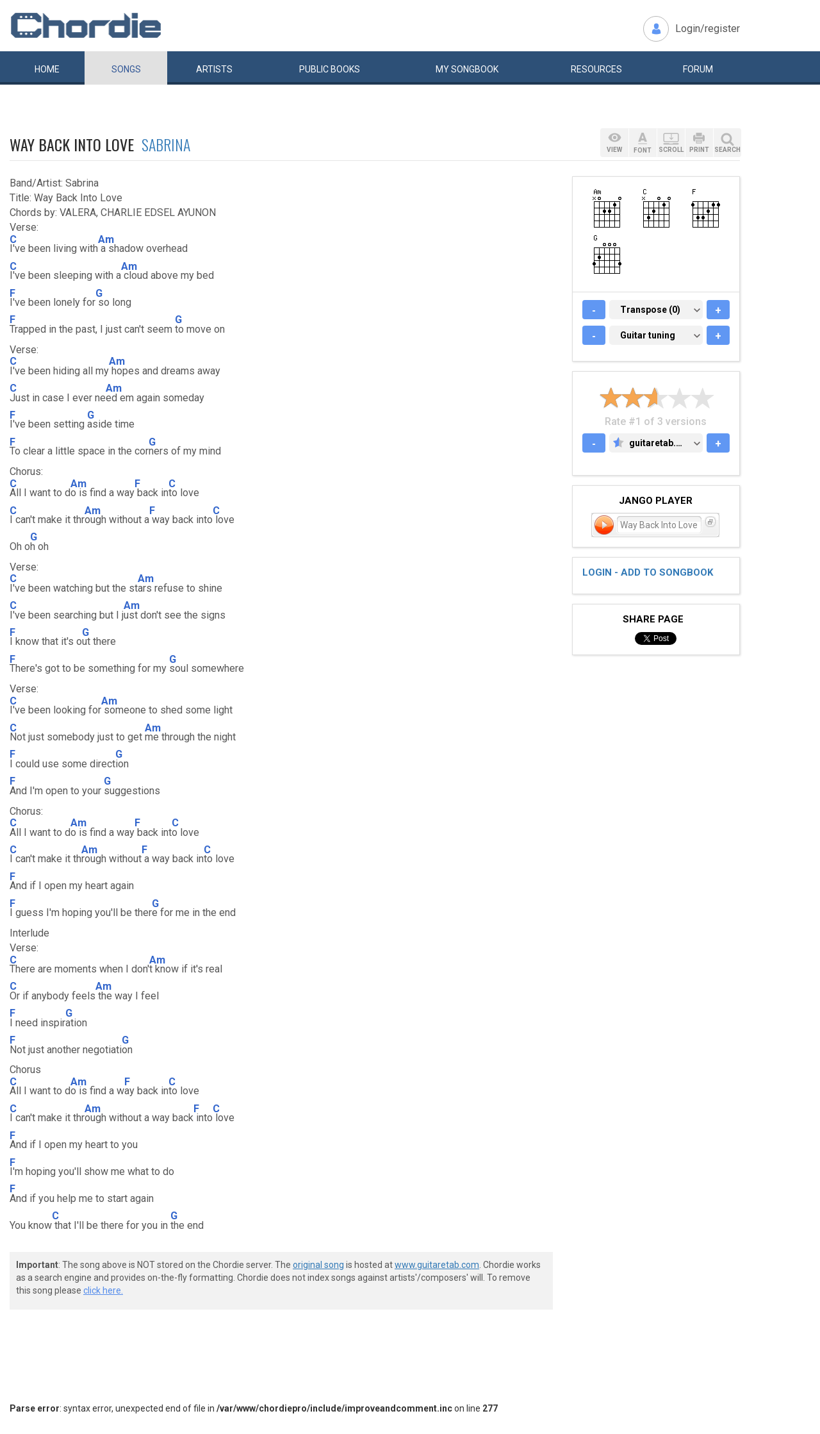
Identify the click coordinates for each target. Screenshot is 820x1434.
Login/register (707, 28)
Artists (214, 69)
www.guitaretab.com (437, 1265)
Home (47, 69)
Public (329, 69)
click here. (103, 1290)
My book (467, 69)
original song (318, 1265)
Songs (126, 69)
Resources (596, 69)
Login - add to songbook (647, 572)
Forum (698, 69)
